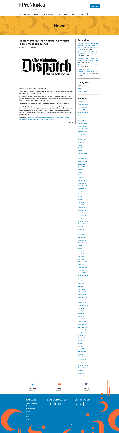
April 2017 (81, 346)
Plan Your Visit (48, 14)
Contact (81, 14)
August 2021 (81, 224)
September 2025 (83, 112)
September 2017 (83, 335)
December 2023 (83, 158)
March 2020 (81, 259)
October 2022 (82, 191)
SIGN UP (79, 404)
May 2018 (81, 313)
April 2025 (81, 120)
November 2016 (82, 359)
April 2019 (81, 286)
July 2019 (80, 278)
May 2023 (81, 172)
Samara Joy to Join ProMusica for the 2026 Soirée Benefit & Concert (88, 52)
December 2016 (82, 357)
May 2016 (81, 373)
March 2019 (81, 289)
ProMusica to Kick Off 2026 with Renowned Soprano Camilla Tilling (88, 59)
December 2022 (83, 186)
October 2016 (82, 362)
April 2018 (81, 316)
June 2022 (81, 196)
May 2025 (81, 118)
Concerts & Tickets (24, 14)
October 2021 (82, 218)
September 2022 (83, 194)
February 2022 (82, 207)
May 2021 (81, 229)
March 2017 (81, 349)
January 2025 (82, 126)
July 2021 (80, 226)
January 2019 (82, 294)
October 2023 (82, 164)
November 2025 (83, 107)
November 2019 (82, 270)
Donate (95, 6)
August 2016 (81, 368)
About (66, 14)
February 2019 (82, 292)
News (79, 88)
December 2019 (82, 267)
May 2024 (81, 145)
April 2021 (81, 232)
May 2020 (81, 254)
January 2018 (82, 324)
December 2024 (83, 129)
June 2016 (81, 370)
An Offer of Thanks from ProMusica (88, 65)
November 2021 (82, 215)
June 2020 (81, 251)
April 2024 (81, 148)
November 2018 (82, 300)
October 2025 (82, 110)
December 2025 (83, 104)
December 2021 (82, 213)
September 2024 (83, 137)
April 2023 (81, 175)
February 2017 (82, 351)
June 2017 (81, 340)
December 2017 (82, 327)
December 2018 (82, 297)
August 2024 (81, 139)
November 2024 (83, 131)
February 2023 (82, 180)
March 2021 (81, 235)
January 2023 (82, 183)
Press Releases (82, 91)
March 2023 (81, 177)
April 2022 (81, 202)
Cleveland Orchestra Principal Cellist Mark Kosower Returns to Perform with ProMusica (87, 71)
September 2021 (83, 221)
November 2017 (82, 330)
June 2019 (81, 281)
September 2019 (83, 275)
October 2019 (82, 273)
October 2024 (82, 134)
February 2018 (82, 321)
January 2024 (82, 156)
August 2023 (81, 167)
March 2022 (81, 205)
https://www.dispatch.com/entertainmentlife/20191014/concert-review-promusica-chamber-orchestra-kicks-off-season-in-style (44, 118)
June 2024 (81, 142)
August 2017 (81, 338)
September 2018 (83, 305)
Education (37, 14)
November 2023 (83, 161)
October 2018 (82, 302)
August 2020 (81, 248)
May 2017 (81, 343)
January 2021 (82, 240)
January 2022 (82, 210)
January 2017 (82, 354)
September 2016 (83, 365)
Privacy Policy (69, 424)
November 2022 (82, 188)
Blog (79, 85)
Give (73, 14)
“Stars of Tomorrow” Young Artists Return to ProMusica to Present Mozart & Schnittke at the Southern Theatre (88, 46)
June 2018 (81, 311)
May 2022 (81, 199)
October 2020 (82, 245)
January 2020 (82, 264)
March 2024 (81, 150)
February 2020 (82, 262)
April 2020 (81, 256)
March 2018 (81, 319)
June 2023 (81, 169)
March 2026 (81, 101)
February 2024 (82, 153)
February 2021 (82, 237)
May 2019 (81, 283)
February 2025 (82, 123)
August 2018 (81, 308)
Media (58, 14)
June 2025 (81, 115)
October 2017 (82, 332)
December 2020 (83, 243)
